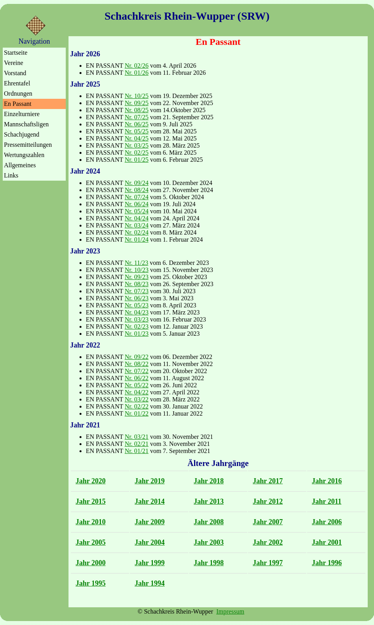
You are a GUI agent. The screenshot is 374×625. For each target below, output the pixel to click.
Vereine (13, 62)
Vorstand (15, 73)
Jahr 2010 (91, 522)
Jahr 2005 (91, 542)
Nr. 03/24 (136, 225)
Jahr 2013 (209, 501)
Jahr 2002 (268, 542)
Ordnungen (18, 93)
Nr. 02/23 (136, 326)
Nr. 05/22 (136, 385)
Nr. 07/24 (136, 197)
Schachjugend (21, 134)
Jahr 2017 (268, 481)
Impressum (230, 611)
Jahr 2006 (327, 522)
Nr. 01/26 (136, 72)
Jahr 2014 (150, 501)
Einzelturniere (22, 114)
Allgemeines (20, 165)
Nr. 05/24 (136, 211)
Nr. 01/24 (136, 239)
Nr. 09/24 (136, 182)
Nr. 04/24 (136, 218)
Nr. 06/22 (136, 378)
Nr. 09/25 (136, 103)
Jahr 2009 (150, 522)
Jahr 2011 (326, 501)
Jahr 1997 (268, 563)
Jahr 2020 (91, 481)
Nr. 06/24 (136, 204)
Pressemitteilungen (28, 144)
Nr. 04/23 (136, 312)
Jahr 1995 (91, 583)
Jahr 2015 (91, 501)
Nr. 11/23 (136, 262)
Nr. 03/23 (136, 319)
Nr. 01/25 (136, 159)
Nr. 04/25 (136, 138)
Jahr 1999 (150, 563)
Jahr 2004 (150, 542)
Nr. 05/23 (136, 305)
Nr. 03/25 (136, 145)
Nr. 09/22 (136, 356)
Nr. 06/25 (136, 124)
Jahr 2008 (209, 522)
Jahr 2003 (209, 542)
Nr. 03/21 (136, 436)
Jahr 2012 (268, 501)
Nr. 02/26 (136, 65)
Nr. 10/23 (136, 269)
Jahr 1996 (327, 563)
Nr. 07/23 (136, 291)
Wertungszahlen (24, 155)
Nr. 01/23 (136, 333)
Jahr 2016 (327, 481)
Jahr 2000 (91, 563)
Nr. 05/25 (136, 131)
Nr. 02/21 (136, 443)
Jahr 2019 (150, 481)
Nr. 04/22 (136, 392)
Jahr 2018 (209, 481)
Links (11, 175)
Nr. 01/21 (136, 450)
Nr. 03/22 (136, 399)
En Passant (17, 103)
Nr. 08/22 (136, 364)
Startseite (16, 52)
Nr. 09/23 (136, 277)
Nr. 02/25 (136, 152)
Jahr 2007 (268, 522)
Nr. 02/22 (136, 406)
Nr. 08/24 (136, 190)
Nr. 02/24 (136, 232)
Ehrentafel (17, 83)
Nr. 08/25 (136, 110)
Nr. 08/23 (136, 284)
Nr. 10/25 (136, 95)
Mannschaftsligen (26, 124)
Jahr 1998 (209, 563)
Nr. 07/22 (136, 371)
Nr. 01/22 (136, 413)
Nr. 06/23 (136, 298)
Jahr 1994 (150, 583)
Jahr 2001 (327, 542)
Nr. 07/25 (136, 117)
